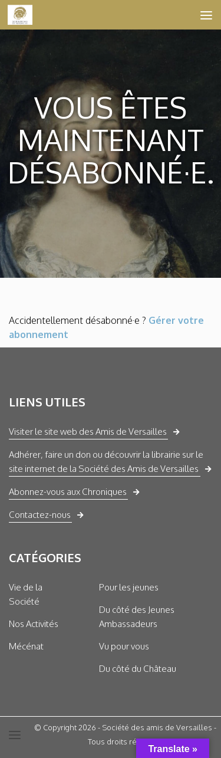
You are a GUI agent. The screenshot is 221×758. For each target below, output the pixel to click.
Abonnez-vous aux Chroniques (68, 491)
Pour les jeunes (129, 587)
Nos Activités (33, 623)
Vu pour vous (124, 646)
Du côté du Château (137, 668)
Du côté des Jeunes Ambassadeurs (136, 616)
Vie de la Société (25, 594)
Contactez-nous (40, 514)
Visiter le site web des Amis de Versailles (88, 431)
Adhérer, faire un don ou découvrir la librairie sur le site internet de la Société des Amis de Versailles (106, 461)
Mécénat (26, 646)
